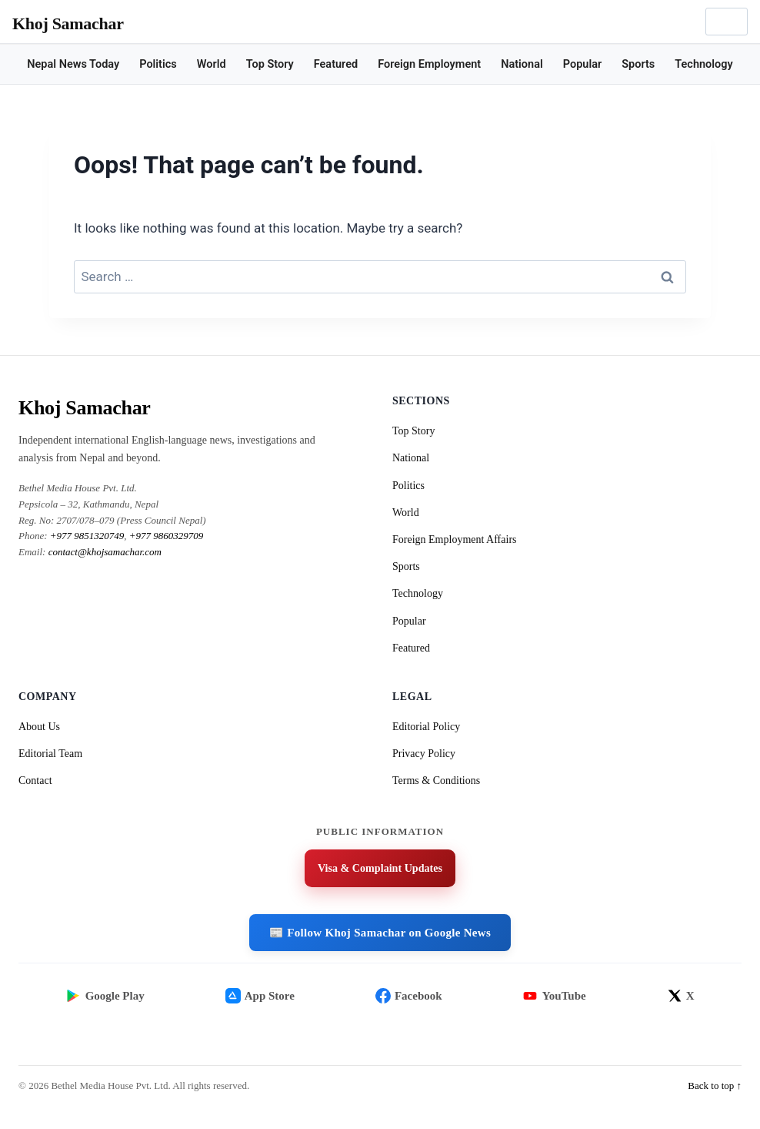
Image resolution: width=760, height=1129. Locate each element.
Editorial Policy (426, 726)
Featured (336, 64)
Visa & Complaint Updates (380, 869)
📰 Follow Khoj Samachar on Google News (380, 935)
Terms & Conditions (436, 780)
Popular (582, 64)
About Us (39, 726)
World (211, 64)
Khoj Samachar (68, 23)
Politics (158, 64)
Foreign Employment (429, 64)
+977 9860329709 (166, 535)
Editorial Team (50, 753)
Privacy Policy (423, 753)
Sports (638, 64)
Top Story (270, 64)
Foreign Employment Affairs (454, 539)
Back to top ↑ (715, 1101)
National (522, 64)
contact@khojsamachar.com (105, 552)
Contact (35, 780)
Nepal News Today (73, 64)
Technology (703, 64)
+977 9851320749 (87, 535)
